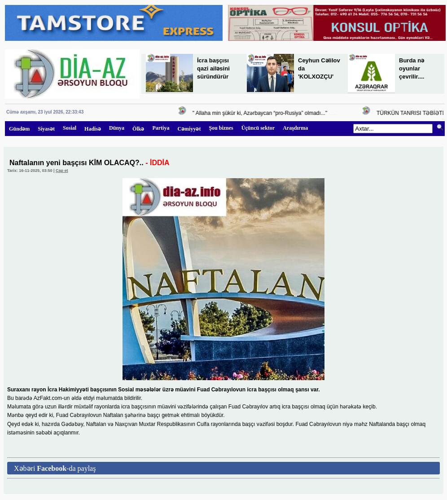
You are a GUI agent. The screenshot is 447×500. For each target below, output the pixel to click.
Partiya (160, 128)
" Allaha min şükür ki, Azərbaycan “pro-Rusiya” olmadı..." (261, 113)
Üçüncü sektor (258, 128)
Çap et (62, 170)
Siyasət (46, 129)
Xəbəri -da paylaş (55, 468)
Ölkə (138, 129)
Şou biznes (221, 128)
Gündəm (19, 129)
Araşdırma (295, 128)
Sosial (69, 128)
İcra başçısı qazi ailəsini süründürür (213, 68)
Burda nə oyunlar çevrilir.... (411, 68)
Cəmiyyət (189, 129)
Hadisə (92, 129)
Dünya (116, 128)
